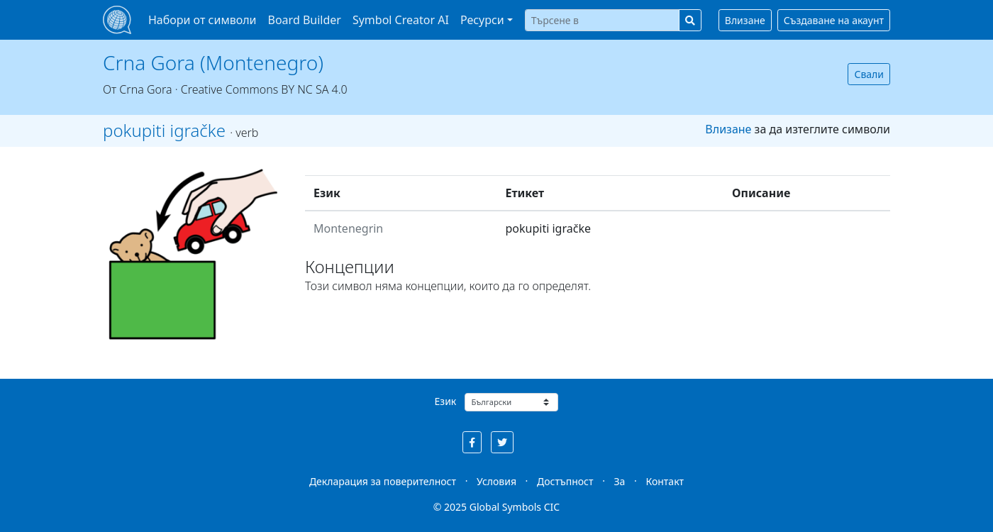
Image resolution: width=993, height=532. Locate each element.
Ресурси (482, 20)
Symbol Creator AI (401, 20)
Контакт (664, 481)
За (620, 481)
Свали (869, 74)
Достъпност (565, 481)
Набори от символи (202, 20)
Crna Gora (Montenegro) (213, 62)
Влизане (745, 20)
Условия (496, 481)
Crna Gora (145, 89)
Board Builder (304, 20)
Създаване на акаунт (834, 20)
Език (446, 401)
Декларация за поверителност (382, 481)
